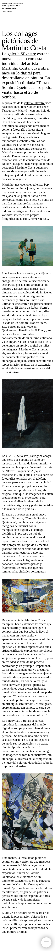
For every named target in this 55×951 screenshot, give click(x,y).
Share (9, 11)
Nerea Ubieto (10, 8)
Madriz (4, 3)
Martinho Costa (25, 167)
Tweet (4, 11)
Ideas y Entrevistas (16, 3)
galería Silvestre (21, 53)
